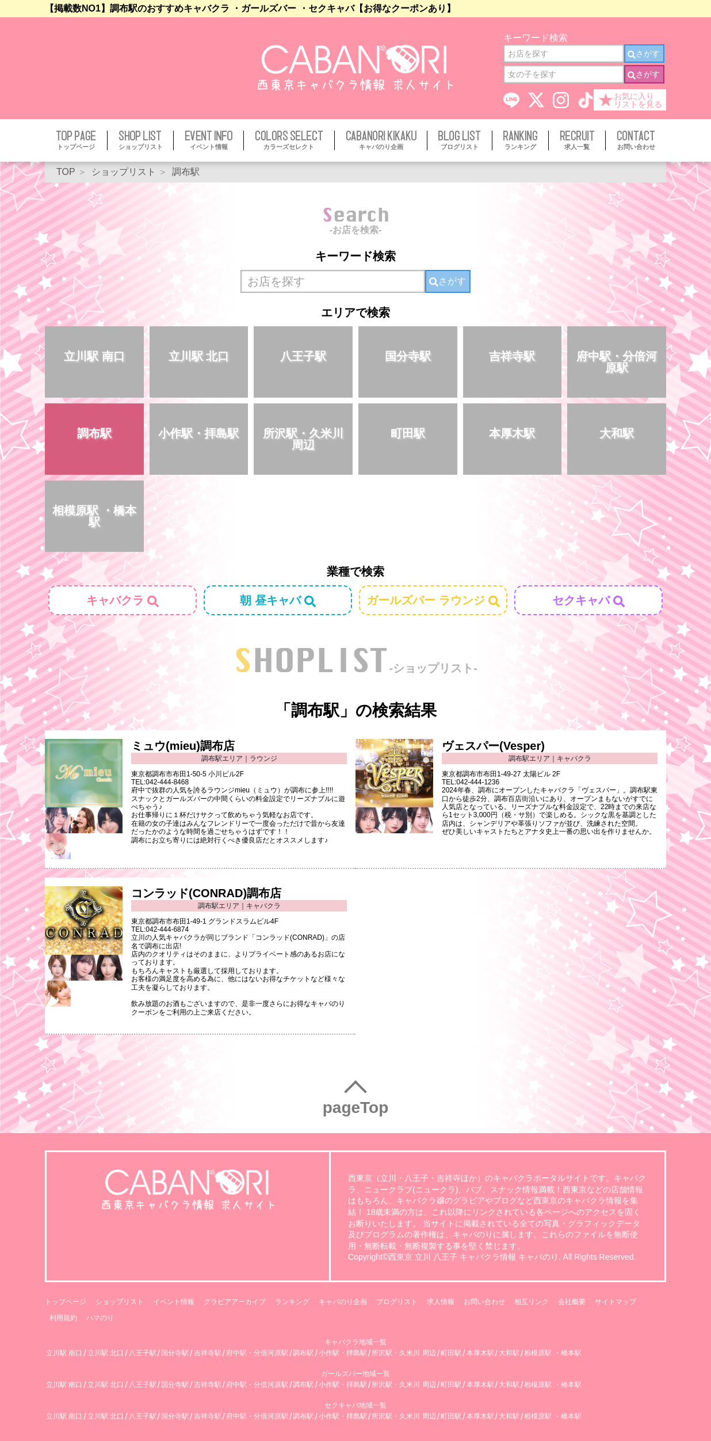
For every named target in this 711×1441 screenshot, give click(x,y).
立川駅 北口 (199, 356)
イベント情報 (173, 1301)
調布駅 (94, 433)
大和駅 (616, 433)
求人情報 (440, 1301)
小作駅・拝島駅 (198, 433)
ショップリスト (119, 1301)
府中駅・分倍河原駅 (616, 362)
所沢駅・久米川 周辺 (303, 439)
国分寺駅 (408, 356)
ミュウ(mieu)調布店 (183, 745)
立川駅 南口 (94, 356)
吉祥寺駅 (512, 356)
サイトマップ (615, 1301)
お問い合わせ (484, 1301)
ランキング (292, 1301)
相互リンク (531, 1301)
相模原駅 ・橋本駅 (94, 516)
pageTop (356, 1107)
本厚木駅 (512, 433)
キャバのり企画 (343, 1301)
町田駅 (408, 433)
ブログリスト (397, 1301)
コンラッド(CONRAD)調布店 (206, 893)
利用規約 (63, 1317)
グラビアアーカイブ (235, 1301)
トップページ (65, 1301)
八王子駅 (303, 356)
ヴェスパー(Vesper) (493, 745)
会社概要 (572, 1301)
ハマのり (100, 1317)
